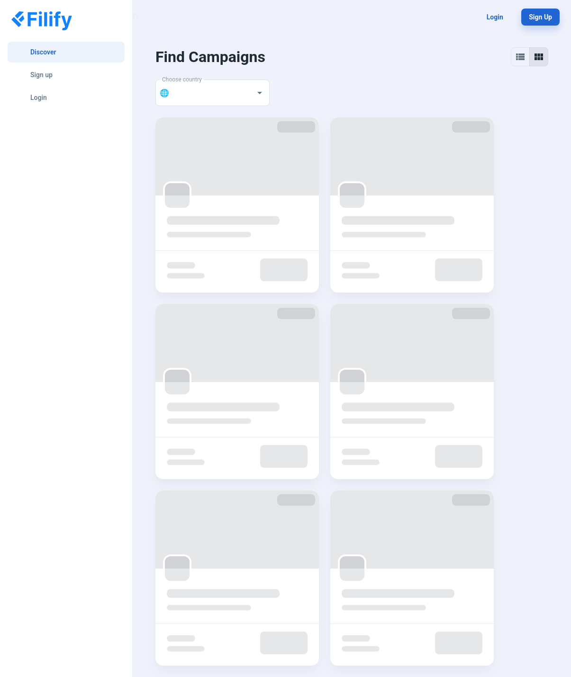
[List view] (520, 56)
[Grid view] (538, 56)
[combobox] (210, 93)
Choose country (182, 79)
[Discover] (66, 52)
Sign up (540, 17)
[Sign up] (66, 74)
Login (495, 17)
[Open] (259, 92)
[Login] (66, 97)
